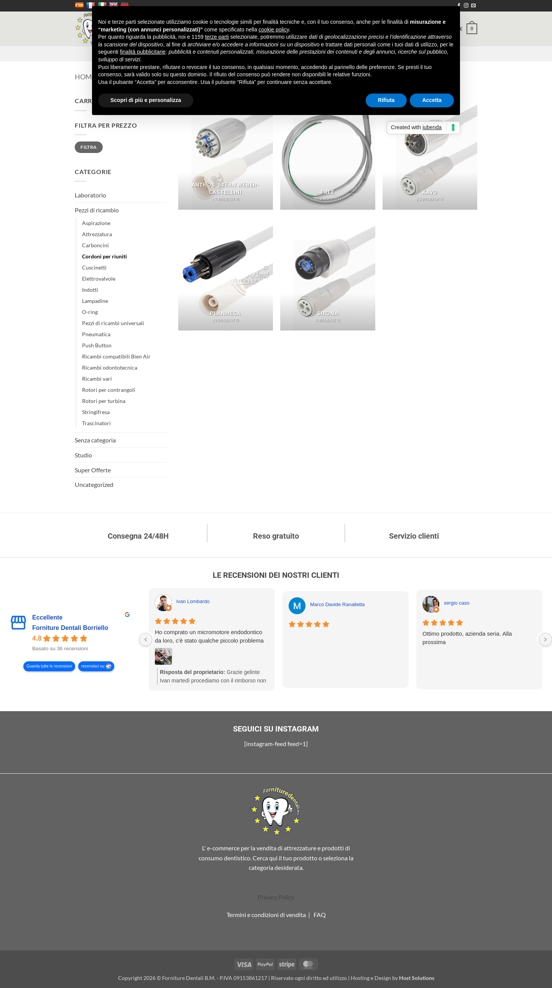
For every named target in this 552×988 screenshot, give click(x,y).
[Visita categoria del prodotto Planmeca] (225, 273)
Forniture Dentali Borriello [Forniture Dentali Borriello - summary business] (70, 628)
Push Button (97, 345)
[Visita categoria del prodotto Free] (327, 152)
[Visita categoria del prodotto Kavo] (430, 152)
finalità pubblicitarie (143, 52)
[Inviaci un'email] (473, 5)
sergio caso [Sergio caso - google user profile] (456, 603)
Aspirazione (96, 223)
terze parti (217, 37)
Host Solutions (416, 978)
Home (85, 76)
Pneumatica (96, 334)
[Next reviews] (545, 639)
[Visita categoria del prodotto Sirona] (327, 273)
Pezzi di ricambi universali (113, 323)
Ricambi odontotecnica (109, 367)
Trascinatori (96, 423)
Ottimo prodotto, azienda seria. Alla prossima (467, 637)
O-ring (90, 312)
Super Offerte (93, 469)
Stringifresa (96, 412)
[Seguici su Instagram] (466, 5)
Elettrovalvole (98, 278)
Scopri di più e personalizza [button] (145, 100)
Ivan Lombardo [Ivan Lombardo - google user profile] (193, 601)
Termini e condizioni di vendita (266, 914)
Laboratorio (90, 195)
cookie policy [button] (274, 29)
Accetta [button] (432, 100)
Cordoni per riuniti (104, 256)
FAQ (320, 914)
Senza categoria (95, 440)
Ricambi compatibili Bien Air (116, 356)
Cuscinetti (94, 267)
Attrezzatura (97, 234)
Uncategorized (94, 484)
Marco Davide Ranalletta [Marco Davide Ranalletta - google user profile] (337, 604)
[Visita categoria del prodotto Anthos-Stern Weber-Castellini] (225, 152)
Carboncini (95, 245)
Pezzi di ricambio (97, 210)
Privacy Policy (276, 897)
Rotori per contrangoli (108, 389)
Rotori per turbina (103, 401)
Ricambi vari (97, 378)
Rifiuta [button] (386, 100)
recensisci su (92, 666)
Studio (83, 455)
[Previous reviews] (145, 639)
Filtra (88, 147)
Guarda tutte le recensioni (49, 666)
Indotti (90, 289)
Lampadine (95, 301)
